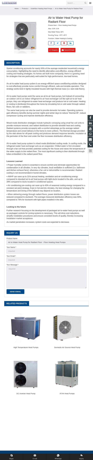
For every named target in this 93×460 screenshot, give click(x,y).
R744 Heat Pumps (67, 394)
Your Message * (12, 267)
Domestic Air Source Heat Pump (67, 348)
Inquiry (53, 54)
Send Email (68, 54)
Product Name (12, 242)
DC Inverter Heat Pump (25, 394)
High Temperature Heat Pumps (25, 348)
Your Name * (11, 251)
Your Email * (11, 259)
